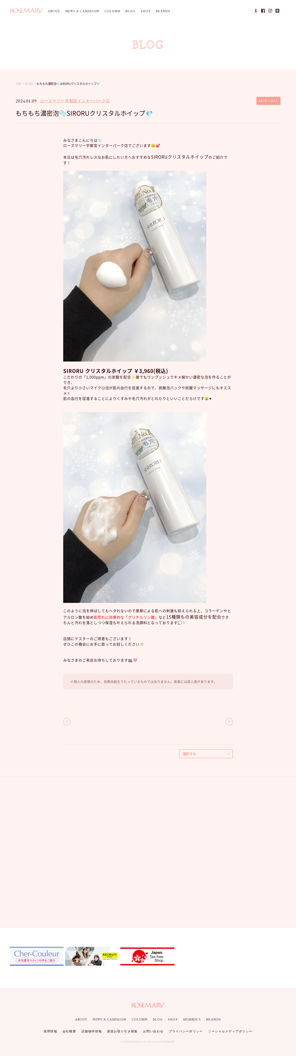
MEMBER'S (192, 1019)
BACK (66, 721)
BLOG (130, 11)
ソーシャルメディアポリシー (230, 1031)
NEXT (229, 721)
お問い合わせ (153, 1031)
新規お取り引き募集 (122, 1031)
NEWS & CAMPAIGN (82, 11)
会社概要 (69, 1031)
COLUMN (112, 11)
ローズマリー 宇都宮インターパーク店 (75, 101)
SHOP (146, 11)
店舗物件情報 (91, 1031)
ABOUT (54, 11)
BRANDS (163, 11)
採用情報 (50, 1031)
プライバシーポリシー (186, 1031)
